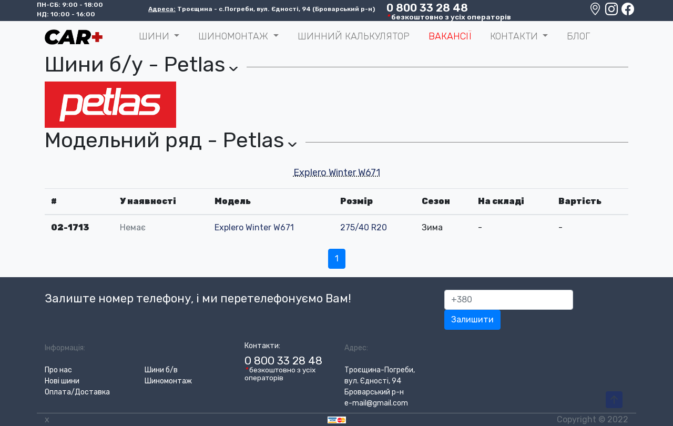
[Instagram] (612, 11)
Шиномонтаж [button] (234, 36)
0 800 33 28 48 (427, 8)
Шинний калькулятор (354, 36)
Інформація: (65, 347)
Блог (578, 36)
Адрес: (356, 347)
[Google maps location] (596, 11)
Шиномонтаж (168, 381)
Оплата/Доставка (77, 392)
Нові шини (62, 381)
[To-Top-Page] (614, 400)
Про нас (58, 370)
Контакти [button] (515, 36)
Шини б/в (161, 370)
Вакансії (450, 36)
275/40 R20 (363, 227)
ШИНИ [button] (155, 36)
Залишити (472, 319)
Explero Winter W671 (336, 172)
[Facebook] (627, 11)
